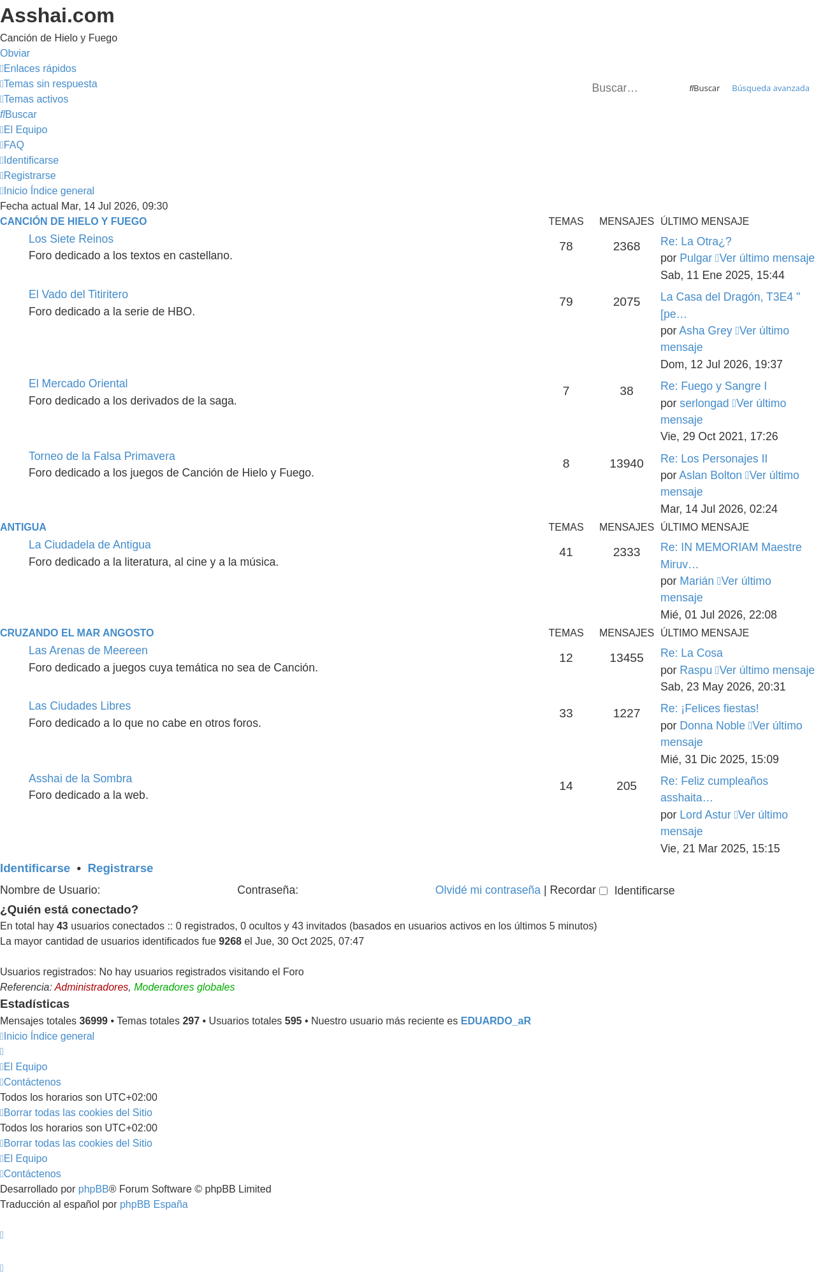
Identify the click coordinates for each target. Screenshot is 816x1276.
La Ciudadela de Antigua (90, 544)
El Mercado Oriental (78, 383)
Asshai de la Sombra (80, 778)
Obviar (15, 53)
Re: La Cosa (691, 653)
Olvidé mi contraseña (488, 890)
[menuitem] (49, 83)
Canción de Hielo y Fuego (73, 221)
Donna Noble (712, 725)
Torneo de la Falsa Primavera (102, 456)
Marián (697, 581)
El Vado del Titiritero (78, 294)
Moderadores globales (184, 987)
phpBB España (154, 1204)
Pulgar (696, 258)
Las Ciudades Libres (80, 705)
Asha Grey (705, 330)
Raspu (696, 670)
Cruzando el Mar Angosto (77, 632)
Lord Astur (705, 814)
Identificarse (35, 868)
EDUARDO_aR (496, 1020)
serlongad (704, 403)
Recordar (578, 890)
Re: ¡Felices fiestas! (709, 708)
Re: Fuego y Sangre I (713, 386)
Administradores (92, 987)
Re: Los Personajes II (714, 458)
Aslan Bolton (710, 475)
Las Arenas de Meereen (88, 650)
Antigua (23, 527)
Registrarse (121, 868)
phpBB (93, 1189)
